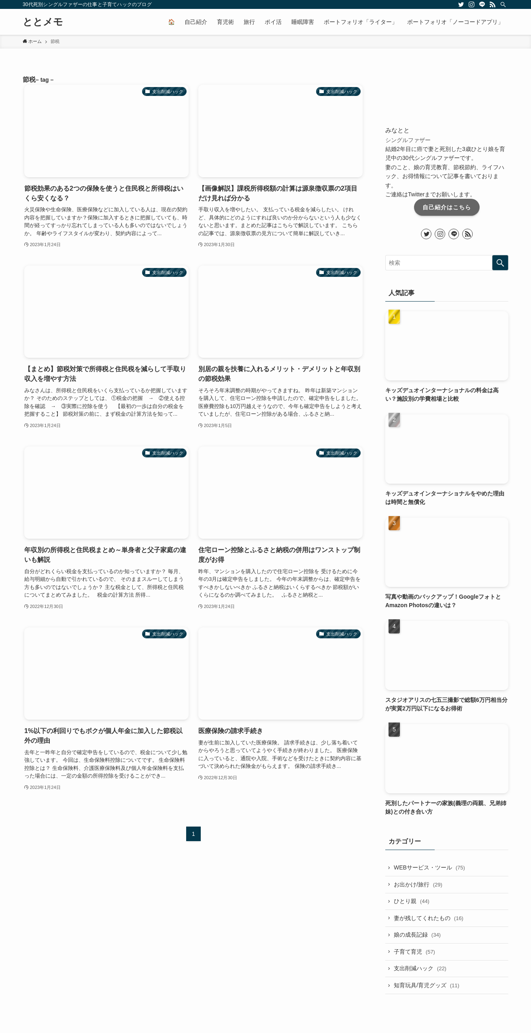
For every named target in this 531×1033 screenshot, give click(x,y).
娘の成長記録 (417, 934)
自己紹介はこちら (447, 207)
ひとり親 (411, 901)
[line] (482, 4)
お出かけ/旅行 (418, 884)
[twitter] (461, 4)
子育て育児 (414, 951)
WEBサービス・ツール (429, 867)
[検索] (503, 4)
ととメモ (43, 22)
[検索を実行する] (500, 262)
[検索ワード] (446, 262)
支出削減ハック (420, 968)
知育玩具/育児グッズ (426, 985)
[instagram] (471, 4)
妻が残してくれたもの (428, 918)
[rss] (492, 4)
